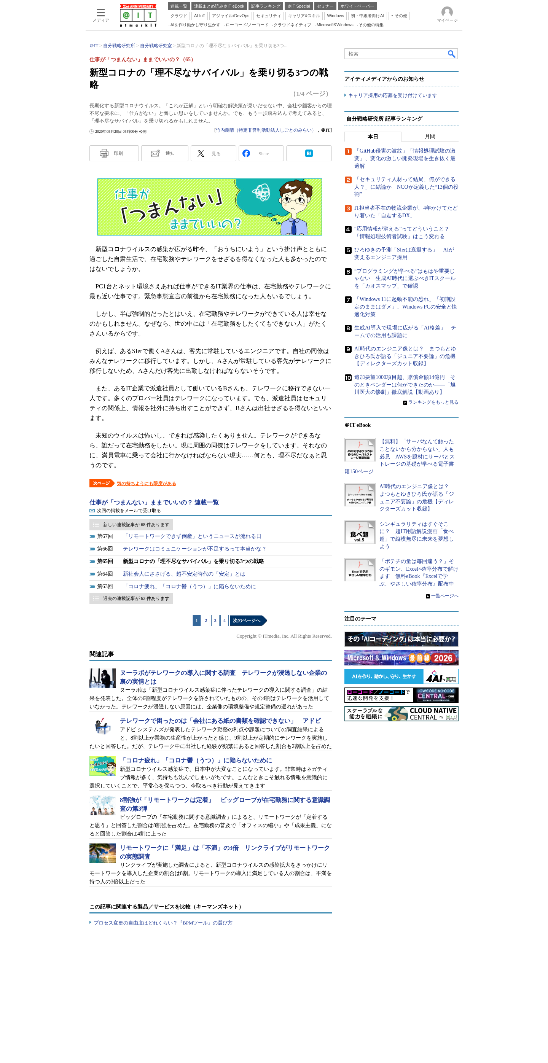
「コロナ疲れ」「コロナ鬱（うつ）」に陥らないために (189, 586)
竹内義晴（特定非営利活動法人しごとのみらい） (266, 130)
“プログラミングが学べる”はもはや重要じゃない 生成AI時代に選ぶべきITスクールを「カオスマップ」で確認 (405, 278)
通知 (170, 153)
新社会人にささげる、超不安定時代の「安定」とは (184, 574)
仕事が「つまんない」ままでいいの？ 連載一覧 (154, 502)
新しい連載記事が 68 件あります (136, 524)
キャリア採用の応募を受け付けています (392, 95)
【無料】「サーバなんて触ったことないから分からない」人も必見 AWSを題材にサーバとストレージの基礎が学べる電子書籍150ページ (399, 456)
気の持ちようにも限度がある (146, 483)
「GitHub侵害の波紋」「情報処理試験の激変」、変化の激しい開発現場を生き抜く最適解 (405, 158)
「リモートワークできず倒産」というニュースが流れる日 (192, 536)
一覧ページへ (445, 595)
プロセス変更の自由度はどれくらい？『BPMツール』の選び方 (163, 923)
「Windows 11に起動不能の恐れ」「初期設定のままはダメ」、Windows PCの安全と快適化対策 (405, 307)
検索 (452, 53)
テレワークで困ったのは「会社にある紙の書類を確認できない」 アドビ (220, 721)
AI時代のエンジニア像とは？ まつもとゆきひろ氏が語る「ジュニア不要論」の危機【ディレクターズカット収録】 (405, 356)
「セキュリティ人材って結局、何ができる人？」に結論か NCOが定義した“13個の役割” (406, 187)
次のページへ (246, 620)
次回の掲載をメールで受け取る (129, 510)
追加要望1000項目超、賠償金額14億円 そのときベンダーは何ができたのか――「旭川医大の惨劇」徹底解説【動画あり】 (405, 384)
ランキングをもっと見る (433, 402)
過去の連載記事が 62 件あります (136, 598)
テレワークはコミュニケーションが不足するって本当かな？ (195, 549)
